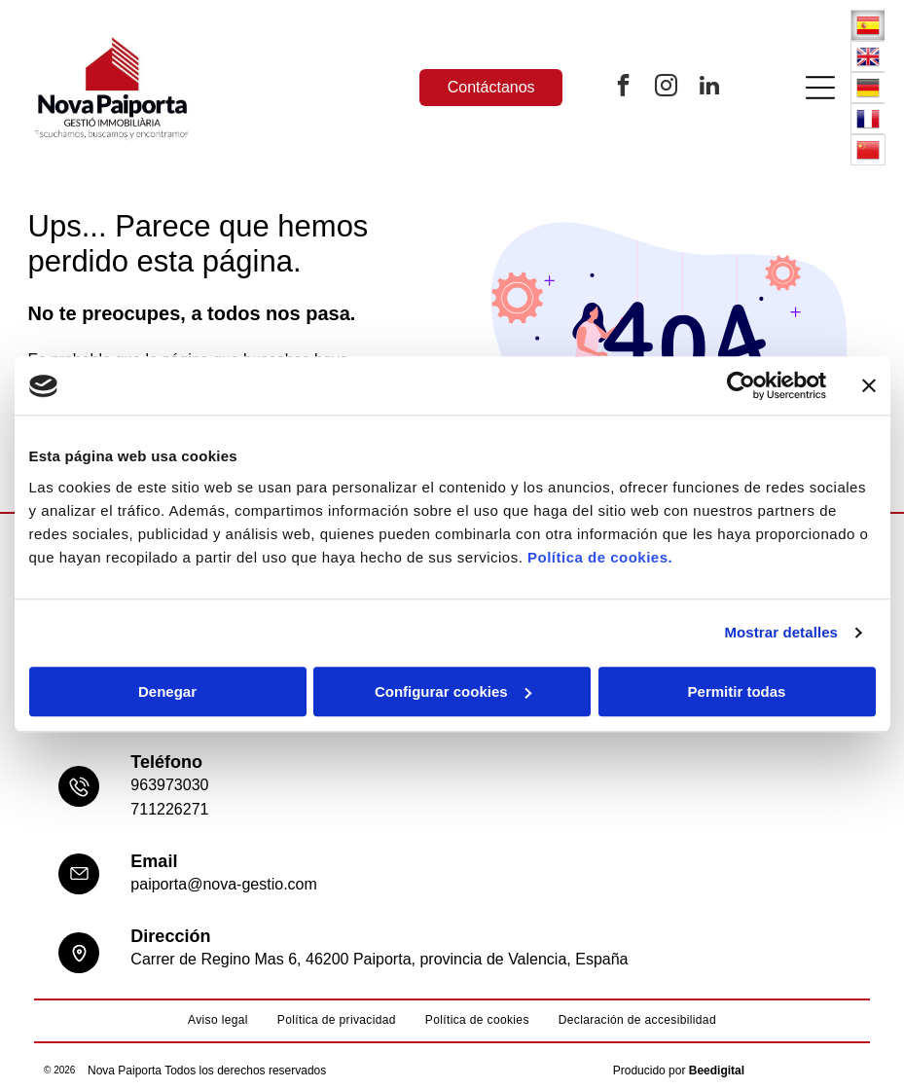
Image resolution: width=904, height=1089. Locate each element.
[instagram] (666, 88)
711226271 (169, 809)
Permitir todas (737, 691)
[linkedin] (709, 88)
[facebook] (623, 88)
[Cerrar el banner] (869, 386)
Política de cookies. (599, 557)
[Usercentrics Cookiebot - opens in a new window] (741, 386)
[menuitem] (218, 1020)
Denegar (167, 691)
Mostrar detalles (781, 633)
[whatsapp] (845, 1037)
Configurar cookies (453, 691)
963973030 (169, 785)
